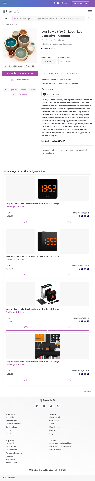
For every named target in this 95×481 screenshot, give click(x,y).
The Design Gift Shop (15, 207)
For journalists (11, 450)
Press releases (11, 420)
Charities (52, 430)
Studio (8, 430)
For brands (10, 443)
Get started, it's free (80, 3)
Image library (11, 417)
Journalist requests (13, 424)
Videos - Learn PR (13, 463)
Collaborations (11, 427)
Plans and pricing (56, 417)
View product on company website (62, 73)
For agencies (11, 446)
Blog (51, 433)
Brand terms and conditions (60, 443)
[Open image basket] (89, 18)
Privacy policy (54, 450)
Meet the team (55, 427)
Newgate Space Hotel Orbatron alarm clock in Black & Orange (32, 204)
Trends (8, 433)
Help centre (10, 459)
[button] (4, 3)
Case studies (54, 420)
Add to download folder (20, 73)
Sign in (65, 3)
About (51, 424)
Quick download (20, 79)
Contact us (10, 456)
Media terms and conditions (60, 446)
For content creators (14, 453)
